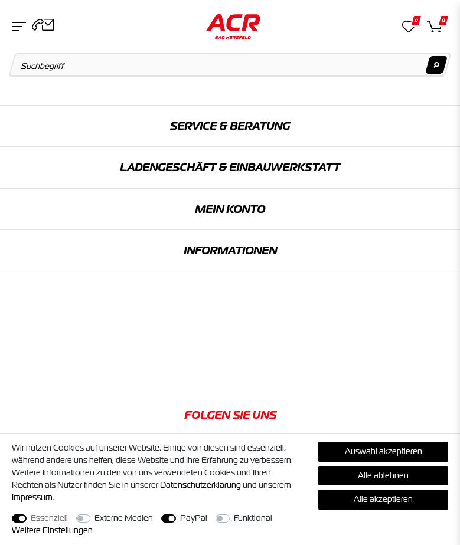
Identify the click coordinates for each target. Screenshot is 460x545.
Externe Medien (123, 518)
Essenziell (49, 518)
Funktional (253, 518)
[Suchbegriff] (230, 65)
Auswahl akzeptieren (383, 451)
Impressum (32, 497)
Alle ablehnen (383, 475)
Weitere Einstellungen (52, 530)
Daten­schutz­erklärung (200, 485)
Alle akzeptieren (383, 499)
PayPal (193, 518)
